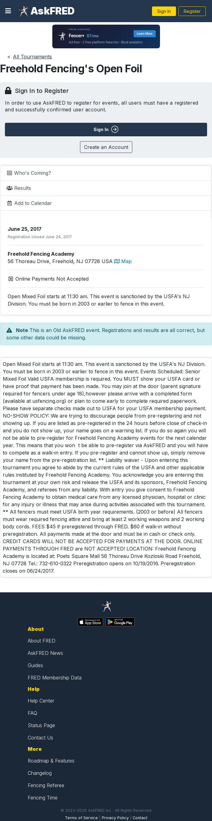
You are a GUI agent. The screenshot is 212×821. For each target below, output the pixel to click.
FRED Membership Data (55, 678)
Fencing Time (43, 798)
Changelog (40, 773)
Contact (140, 817)
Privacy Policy (115, 817)
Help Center (41, 701)
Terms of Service (81, 817)
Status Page (41, 725)
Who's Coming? (28, 173)
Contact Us (40, 738)
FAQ (32, 713)
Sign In (164, 11)
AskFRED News (45, 653)
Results (18, 188)
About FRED (41, 641)
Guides (35, 665)
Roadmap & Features (51, 761)
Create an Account (106, 147)
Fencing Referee (46, 785)
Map (123, 261)
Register (192, 11)
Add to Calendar (29, 203)
